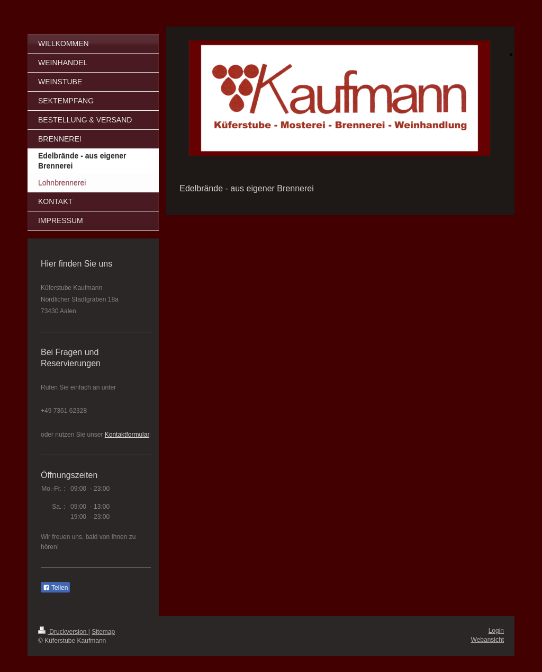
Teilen (55, 587)
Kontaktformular (127, 434)
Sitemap (103, 631)
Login (496, 630)
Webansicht (487, 639)
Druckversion (63, 631)
